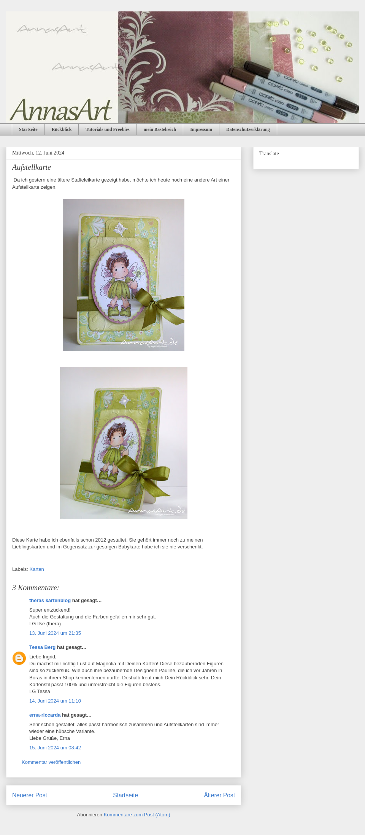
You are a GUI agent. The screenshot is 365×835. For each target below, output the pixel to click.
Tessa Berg (42, 647)
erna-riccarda (44, 715)
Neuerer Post (29, 795)
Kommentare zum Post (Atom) (137, 814)
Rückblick (62, 129)
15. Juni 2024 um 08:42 (55, 748)
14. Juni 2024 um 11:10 (55, 701)
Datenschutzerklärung (248, 129)
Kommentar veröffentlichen (51, 762)
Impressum (201, 129)
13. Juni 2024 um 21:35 (55, 633)
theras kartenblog (50, 600)
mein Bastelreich (160, 129)
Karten (37, 569)
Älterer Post (219, 795)
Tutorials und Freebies (107, 129)
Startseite (28, 129)
